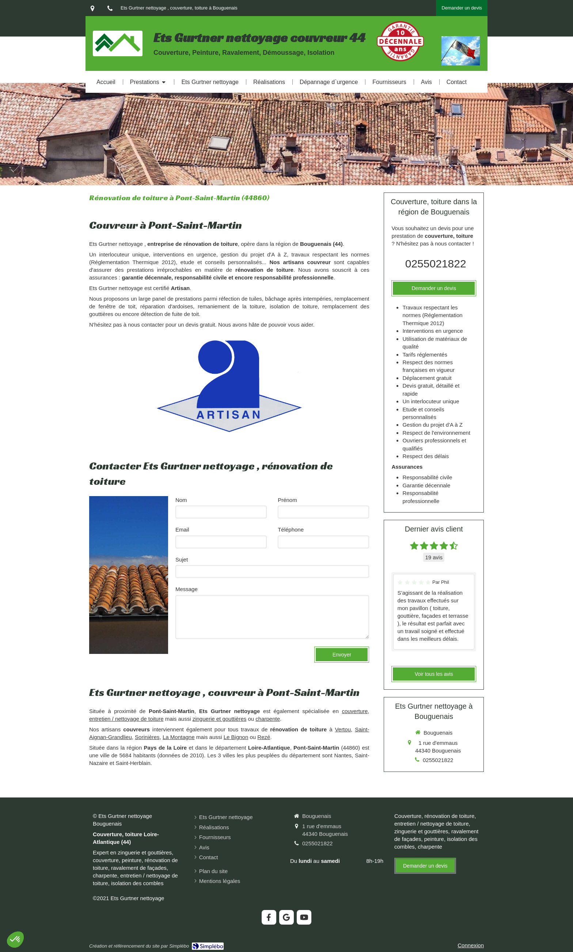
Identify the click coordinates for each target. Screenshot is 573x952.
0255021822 (435, 264)
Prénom (287, 500)
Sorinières (147, 737)
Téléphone (291, 529)
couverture (355, 711)
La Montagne (179, 737)
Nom (181, 500)
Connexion (471, 945)
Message (186, 589)
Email (182, 529)
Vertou (343, 729)
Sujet (181, 559)
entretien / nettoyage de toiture (126, 719)
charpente (267, 719)
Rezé (263, 737)
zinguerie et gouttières (220, 719)
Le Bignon (236, 737)
